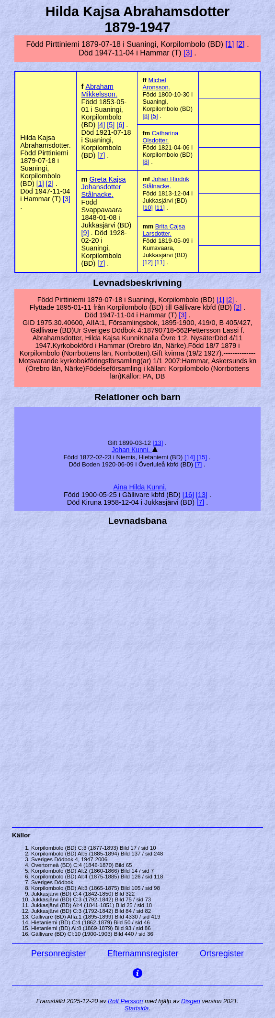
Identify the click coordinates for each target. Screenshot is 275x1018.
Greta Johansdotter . (103, 186)
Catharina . (160, 137)
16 (188, 494)
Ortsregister (222, 953)
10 (147, 207)
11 (159, 207)
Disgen (190, 1001)
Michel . (156, 83)
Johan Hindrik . (165, 182)
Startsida (137, 1008)
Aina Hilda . (140, 487)
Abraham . (99, 90)
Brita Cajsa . (163, 230)
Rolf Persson (125, 1001)
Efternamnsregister (143, 953)
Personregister (58, 953)
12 (147, 262)
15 (201, 457)
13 (157, 442)
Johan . (132, 450)
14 (189, 457)
